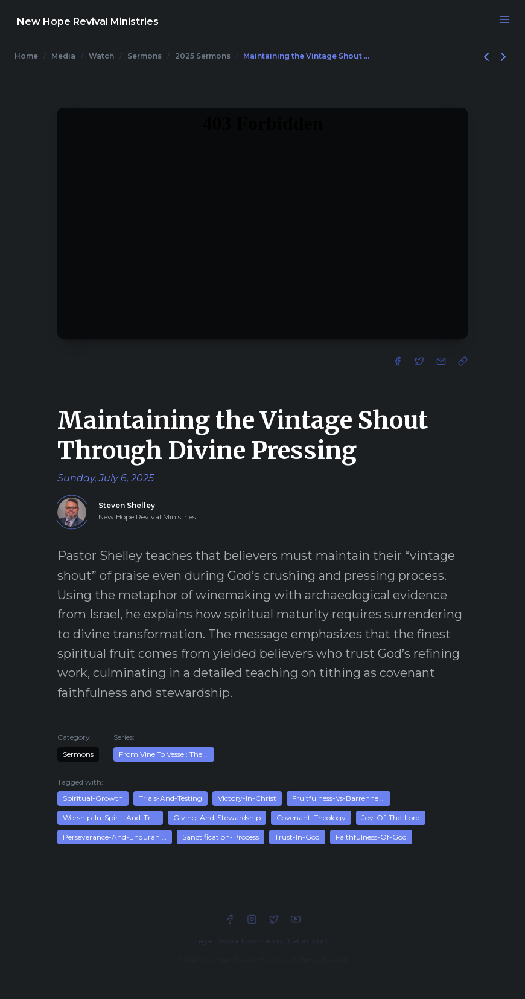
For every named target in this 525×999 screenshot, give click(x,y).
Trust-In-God (297, 836)
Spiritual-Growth (93, 798)
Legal (204, 940)
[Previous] (487, 56)
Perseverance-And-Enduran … (115, 836)
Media (63, 55)
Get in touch (309, 940)
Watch (101, 55)
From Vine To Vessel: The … (164, 754)
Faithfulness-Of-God (371, 836)
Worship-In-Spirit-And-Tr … (110, 817)
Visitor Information (250, 940)
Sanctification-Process (220, 836)
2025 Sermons (203, 55)
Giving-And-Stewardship (217, 817)
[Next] (503, 56)
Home (26, 55)
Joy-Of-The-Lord (390, 817)
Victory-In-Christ (247, 798)
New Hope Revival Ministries (88, 21)
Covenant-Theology (311, 817)
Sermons (144, 55)
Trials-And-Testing (170, 798)
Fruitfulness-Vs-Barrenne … (338, 798)
